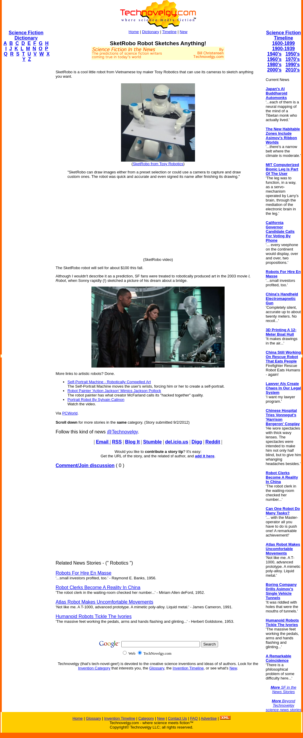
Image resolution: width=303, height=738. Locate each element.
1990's (293, 64)
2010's (293, 69)
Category (146, 718)
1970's (293, 59)
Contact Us (177, 718)
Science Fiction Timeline (283, 35)
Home (134, 32)
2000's (274, 69)
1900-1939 (283, 48)
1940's (274, 53)
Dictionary (150, 32)
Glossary (156, 668)
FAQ (194, 718)
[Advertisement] (25, 155)
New (183, 32)
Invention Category (94, 668)
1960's (274, 59)
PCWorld (70, 413)
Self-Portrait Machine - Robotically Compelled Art (109, 382)
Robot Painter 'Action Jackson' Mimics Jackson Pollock (114, 390)
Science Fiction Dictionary (26, 35)
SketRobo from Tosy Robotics (158, 164)
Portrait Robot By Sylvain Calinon (95, 399)
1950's (293, 53)
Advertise (209, 718)
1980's (274, 64)
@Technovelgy (122, 431)
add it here (205, 456)
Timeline (169, 32)
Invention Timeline (188, 668)
